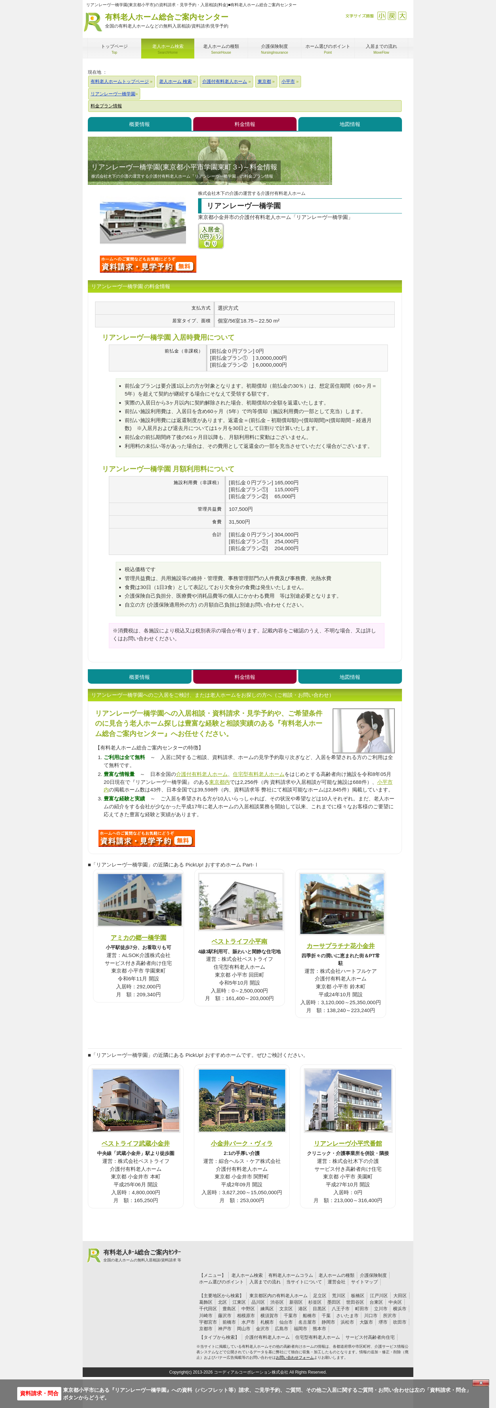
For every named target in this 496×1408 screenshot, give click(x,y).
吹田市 (399, 1322)
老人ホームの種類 (336, 1275)
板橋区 (357, 1295)
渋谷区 (277, 1302)
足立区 (320, 1295)
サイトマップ (364, 1281)
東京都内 (219, 782)
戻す (392, 15)
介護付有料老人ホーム (202, 774)
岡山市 (243, 1328)
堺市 (383, 1322)
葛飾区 (206, 1302)
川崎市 (206, 1315)
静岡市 (328, 1322)
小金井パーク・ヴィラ (242, 1143)
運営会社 (336, 1281)
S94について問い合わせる (147, 838)
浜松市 (347, 1322)
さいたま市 (347, 1315)
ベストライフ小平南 (239, 941)
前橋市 (229, 1322)
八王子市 (341, 1308)
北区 (222, 1302)
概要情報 (139, 124)
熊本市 (319, 1328)
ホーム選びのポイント (221, 1281)
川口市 (371, 1315)
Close (481, 1382)
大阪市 (366, 1322)
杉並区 (315, 1302)
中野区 (248, 1308)
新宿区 (296, 1302)
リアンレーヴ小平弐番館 (348, 1143)
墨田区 (334, 1302)
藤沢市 (224, 1315)
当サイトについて (304, 1281)
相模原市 (246, 1315)
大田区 (400, 1295)
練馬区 (267, 1308)
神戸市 (224, 1328)
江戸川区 (379, 1295)
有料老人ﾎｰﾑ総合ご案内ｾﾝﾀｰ (142, 1256)
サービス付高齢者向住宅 (370, 1337)
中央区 (395, 1302)
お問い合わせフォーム (295, 1357)
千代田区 (208, 1308)
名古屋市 (307, 1322)
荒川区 (338, 1295)
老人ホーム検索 (247, 1275)
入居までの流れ (265, 1281)
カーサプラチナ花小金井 (341, 945)
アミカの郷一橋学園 (138, 937)
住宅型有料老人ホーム (259, 774)
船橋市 (309, 1315)
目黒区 (319, 1308)
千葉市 (290, 1315)
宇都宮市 (208, 1322)
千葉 (326, 1315)
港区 (302, 1308)
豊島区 (229, 1308)
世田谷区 (355, 1302)
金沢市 (262, 1328)
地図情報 (350, 124)
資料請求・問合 (39, 1393)
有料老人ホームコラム (290, 1275)
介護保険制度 (373, 1275)
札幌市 (267, 1322)
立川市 (381, 1308)
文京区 (286, 1308)
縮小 (381, 15)
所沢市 (389, 1315)
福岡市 (300, 1328)
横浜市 (399, 1308)
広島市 (281, 1328)
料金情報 (245, 124)
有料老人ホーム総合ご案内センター (166, 21)
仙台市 (286, 1322)
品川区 (258, 1302)
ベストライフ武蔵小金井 (136, 1143)
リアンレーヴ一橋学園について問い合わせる (148, 264)
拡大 (402, 15)
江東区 (239, 1302)
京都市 (206, 1328)
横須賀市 (269, 1315)
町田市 (362, 1308)
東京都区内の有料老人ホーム (278, 1295)
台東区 (376, 1302)
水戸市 (248, 1322)
